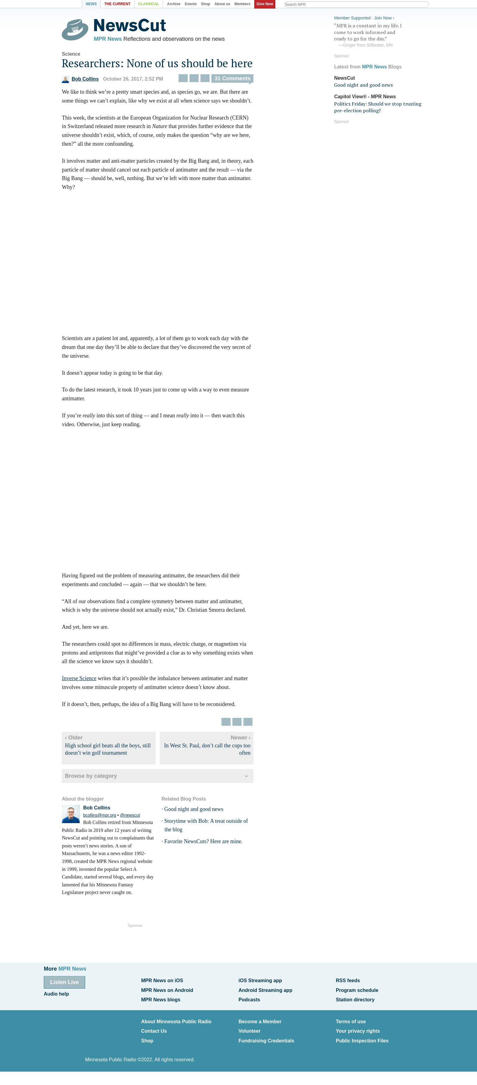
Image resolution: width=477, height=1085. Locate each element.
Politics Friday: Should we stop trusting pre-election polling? (377, 106)
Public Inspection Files (362, 1036)
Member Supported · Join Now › (364, 17)
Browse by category (96, 777)
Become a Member (259, 1018)
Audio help (56, 992)
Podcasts (249, 997)
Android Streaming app (265, 989)
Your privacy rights (358, 1027)
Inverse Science (84, 680)
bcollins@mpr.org (105, 816)
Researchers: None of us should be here (162, 64)
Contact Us (154, 1027)
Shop (147, 1036)
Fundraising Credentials (266, 1036)
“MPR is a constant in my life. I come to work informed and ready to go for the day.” (379, 34)
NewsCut (344, 76)
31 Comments (238, 80)
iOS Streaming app (260, 980)
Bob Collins (85, 80)
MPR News (113, 40)
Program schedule (357, 989)
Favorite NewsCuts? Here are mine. (208, 843)
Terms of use (351, 1018)
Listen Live (64, 982)
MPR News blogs (160, 997)
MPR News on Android (167, 989)
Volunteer (249, 1027)
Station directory (355, 997)
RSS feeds (348, 980)
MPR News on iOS (162, 980)
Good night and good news (198, 811)
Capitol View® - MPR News (365, 95)
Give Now (266, 4)
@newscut (135, 816)
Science (76, 55)
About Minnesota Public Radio (176, 1018)
